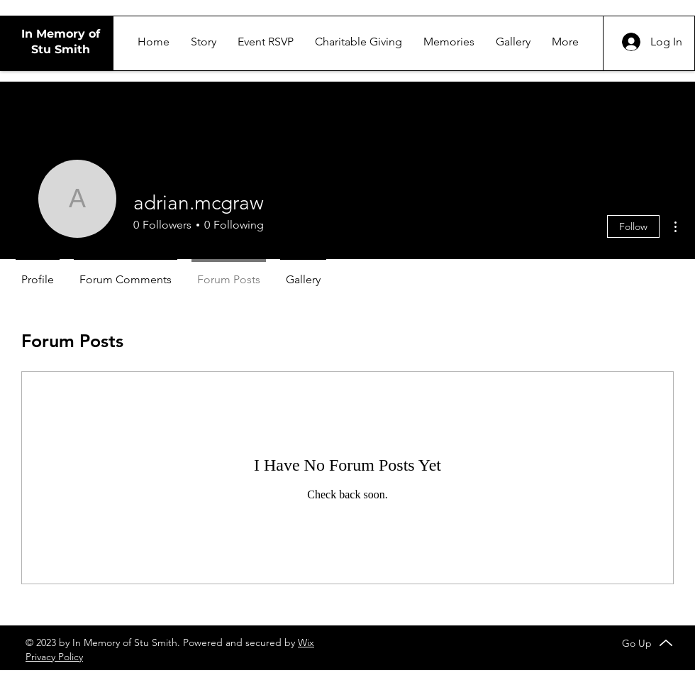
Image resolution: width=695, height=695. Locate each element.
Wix (306, 642)
